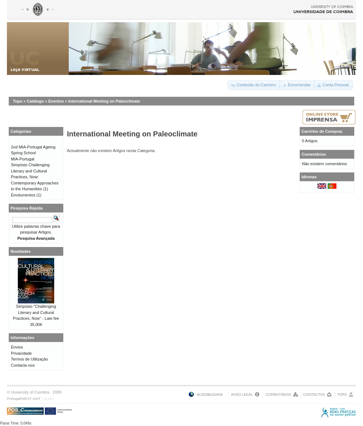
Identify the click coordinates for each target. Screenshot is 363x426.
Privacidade (21, 353)
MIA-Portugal (22, 159)
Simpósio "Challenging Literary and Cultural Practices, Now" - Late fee (36, 312)
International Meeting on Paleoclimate (104, 101)
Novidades (21, 251)
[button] (254, 85)
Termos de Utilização (29, 359)
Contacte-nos (23, 365)
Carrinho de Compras (322, 131)
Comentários (314, 154)
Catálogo (35, 101)
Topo (17, 101)
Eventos (56, 101)
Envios (17, 347)
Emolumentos (23, 195)
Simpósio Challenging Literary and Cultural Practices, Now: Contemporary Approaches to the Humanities (35, 177)
